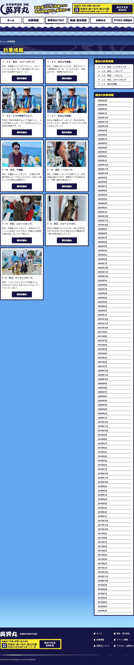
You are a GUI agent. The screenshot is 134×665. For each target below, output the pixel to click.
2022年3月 (102, 306)
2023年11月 (103, 220)
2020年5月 (102, 401)
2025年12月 (103, 118)
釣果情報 (33, 20)
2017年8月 (102, 538)
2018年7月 (102, 495)
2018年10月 (103, 482)
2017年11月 (103, 525)
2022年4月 (102, 302)
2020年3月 (102, 409)
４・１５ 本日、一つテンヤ (110, 75)
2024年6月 (102, 190)
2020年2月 (102, 413)
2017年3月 (102, 559)
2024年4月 (102, 199)
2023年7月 (102, 238)
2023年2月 (102, 259)
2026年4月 (102, 100)
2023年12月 (103, 216)
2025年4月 (102, 148)
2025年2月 (102, 156)
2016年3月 (102, 611)
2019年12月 (103, 422)
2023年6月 (102, 242)
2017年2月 (102, 563)
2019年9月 (102, 435)
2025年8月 (102, 135)
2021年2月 (102, 362)
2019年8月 (102, 439)
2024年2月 (102, 208)
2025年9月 (102, 130)
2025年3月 (102, 152)
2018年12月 (103, 473)
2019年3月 (102, 461)
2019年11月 (103, 426)
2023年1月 (102, 263)
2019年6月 (102, 448)
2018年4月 (102, 508)
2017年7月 (102, 542)
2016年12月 (103, 572)
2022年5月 (102, 298)
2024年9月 (102, 178)
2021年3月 (102, 358)
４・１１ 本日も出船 (107, 84)
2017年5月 (102, 551)
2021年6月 (102, 345)
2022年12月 (103, 268)
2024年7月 (102, 186)
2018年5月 (102, 503)
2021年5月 (102, 349)
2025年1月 (102, 160)
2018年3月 (102, 512)
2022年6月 (102, 293)
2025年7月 (102, 139)
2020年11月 (103, 375)
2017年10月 (103, 529)
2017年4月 (102, 555)
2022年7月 (102, 289)
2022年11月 (103, 272)
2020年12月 (103, 371)
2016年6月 (102, 598)
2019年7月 (102, 443)
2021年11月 (103, 323)
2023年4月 (102, 250)
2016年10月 (103, 581)
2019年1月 (102, 469)
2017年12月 (103, 521)
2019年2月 (102, 465)
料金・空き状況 (78, 20)
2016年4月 (102, 606)
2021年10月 (103, 328)
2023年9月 (102, 229)
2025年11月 (103, 122)
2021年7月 (102, 341)
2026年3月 (102, 105)
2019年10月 (103, 431)
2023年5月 (102, 246)
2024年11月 (103, 169)
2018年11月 (103, 478)
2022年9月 (102, 281)
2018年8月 (102, 491)
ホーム (11, 20)
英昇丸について (56, 20)
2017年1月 (102, 568)
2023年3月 (102, 255)
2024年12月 (103, 165)
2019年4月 (102, 456)
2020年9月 (102, 383)
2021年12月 (103, 319)
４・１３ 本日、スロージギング (112, 80)
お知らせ (101, 20)
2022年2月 (102, 311)
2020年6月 (102, 396)
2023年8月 (102, 233)
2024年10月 (103, 173)
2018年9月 (102, 486)
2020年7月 (102, 392)
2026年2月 (102, 109)
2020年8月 (102, 388)
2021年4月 (102, 353)
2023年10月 (103, 225)
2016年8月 (102, 589)
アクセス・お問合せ (123, 20)
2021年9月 (102, 332)
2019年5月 (102, 452)
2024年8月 (102, 182)
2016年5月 (102, 602)
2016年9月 (102, 585)
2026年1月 (102, 113)
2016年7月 (102, 594)
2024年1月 (102, 212)
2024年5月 (102, 195)
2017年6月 (102, 546)
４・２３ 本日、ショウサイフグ (112, 67)
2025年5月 (102, 143)
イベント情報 (122, 640)
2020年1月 (102, 418)
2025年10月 (103, 126)
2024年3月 (102, 203)
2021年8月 (102, 336)
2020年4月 (102, 405)
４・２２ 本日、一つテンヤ (110, 71)
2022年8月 (102, 285)
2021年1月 (102, 366)
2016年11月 (103, 576)
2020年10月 (103, 379)
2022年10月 (103, 276)
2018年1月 (102, 516)
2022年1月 (102, 315)
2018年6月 (102, 499)
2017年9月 (102, 533)
